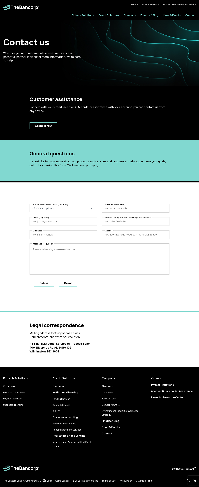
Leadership (107, 392)
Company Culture (111, 404)
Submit (44, 283)
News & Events (172, 15)
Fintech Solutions (83, 15)
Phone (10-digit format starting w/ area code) (128, 217)
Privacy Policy (125, 480)
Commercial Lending (65, 417)
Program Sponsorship (14, 392)
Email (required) (41, 217)
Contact (190, 15)
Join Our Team (109, 398)
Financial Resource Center (167, 397)
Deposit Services (61, 404)
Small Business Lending (64, 423)
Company (130, 15)
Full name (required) (115, 204)
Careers (134, 4)
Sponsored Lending (13, 404)
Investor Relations (150, 4)
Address (109, 230)
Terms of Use (109, 480)
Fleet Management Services (67, 429)
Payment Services (12, 398)
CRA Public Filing (143, 480)
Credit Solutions (108, 15)
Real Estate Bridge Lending (69, 435)
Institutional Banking (65, 392)
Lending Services (61, 398)
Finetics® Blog (149, 15)
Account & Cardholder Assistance (179, 4)
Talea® (56, 411)
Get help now (43, 126)
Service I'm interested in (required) (50, 204)
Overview (9, 386)
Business (37, 230)
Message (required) (43, 243)
